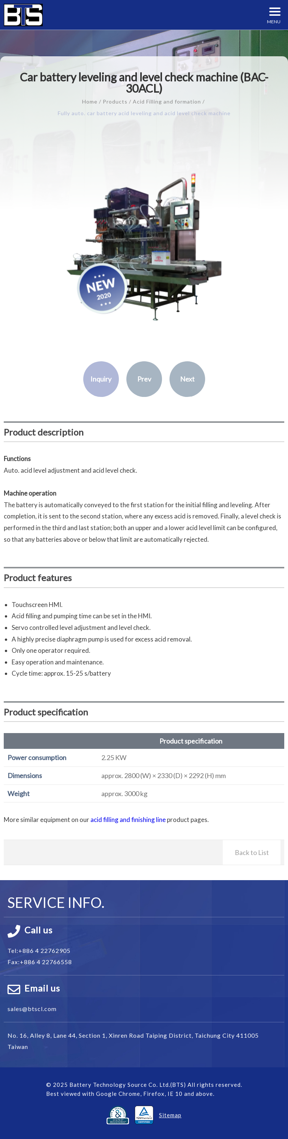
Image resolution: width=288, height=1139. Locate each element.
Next (187, 379)
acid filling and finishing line (128, 819)
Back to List (252, 852)
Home (90, 101)
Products (115, 101)
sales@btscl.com (32, 1008)
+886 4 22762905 (44, 950)
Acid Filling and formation (167, 101)
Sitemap (170, 1115)
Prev (144, 379)
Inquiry (100, 379)
